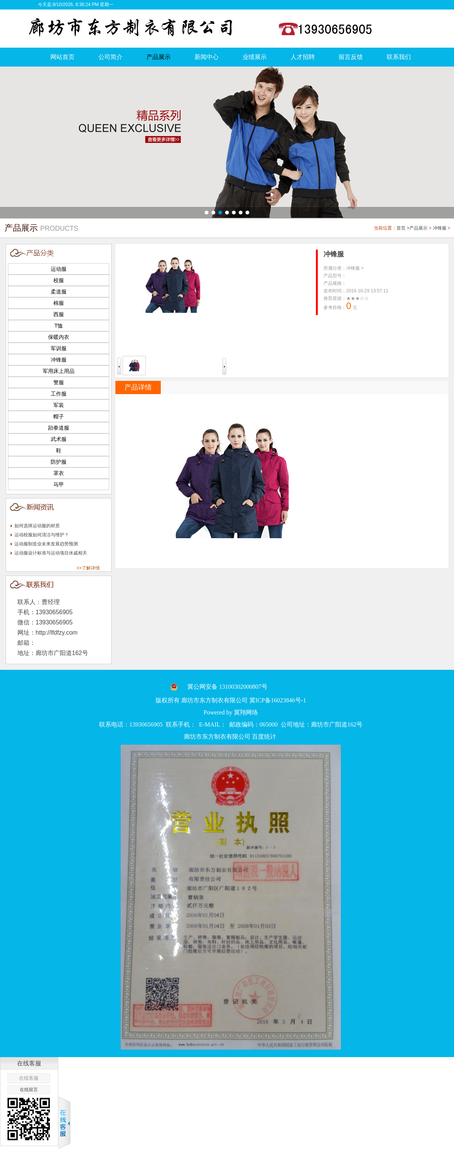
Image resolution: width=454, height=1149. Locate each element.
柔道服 (59, 292)
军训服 (59, 348)
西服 (58, 314)
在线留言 (29, 1089)
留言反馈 (351, 57)
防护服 (59, 462)
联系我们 (399, 57)
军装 (58, 405)
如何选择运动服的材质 (37, 525)
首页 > (402, 228)
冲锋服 (439, 228)
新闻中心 (206, 57)
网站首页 (62, 57)
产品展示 (158, 57)
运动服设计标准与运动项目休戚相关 (50, 553)
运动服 (59, 269)
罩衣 (58, 473)
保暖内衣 (58, 337)
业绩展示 (255, 57)
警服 (58, 382)
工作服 (59, 394)
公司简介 (110, 57)
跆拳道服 (58, 428)
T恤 (58, 326)
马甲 (58, 484)
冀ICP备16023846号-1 (277, 700)
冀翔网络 (246, 712)
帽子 (58, 416)
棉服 (58, 303)
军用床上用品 (59, 371)
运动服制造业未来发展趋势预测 (46, 544)
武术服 (59, 439)
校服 (58, 280)
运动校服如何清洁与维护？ (41, 534)
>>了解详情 (88, 568)
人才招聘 (303, 57)
